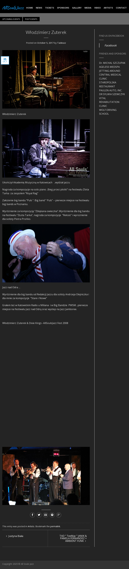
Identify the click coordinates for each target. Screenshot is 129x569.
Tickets (49, 7)
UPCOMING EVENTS (11, 19)
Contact (121, 7)
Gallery (77, 7)
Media (87, 7)
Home (29, 7)
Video (97, 7)
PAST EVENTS (31, 19)
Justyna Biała (14, 536)
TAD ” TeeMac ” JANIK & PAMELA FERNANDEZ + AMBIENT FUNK (73, 538)
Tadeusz (61, 42)
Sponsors (63, 7)
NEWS (39, 7)
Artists (108, 7)
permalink (55, 526)
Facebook (110, 45)
